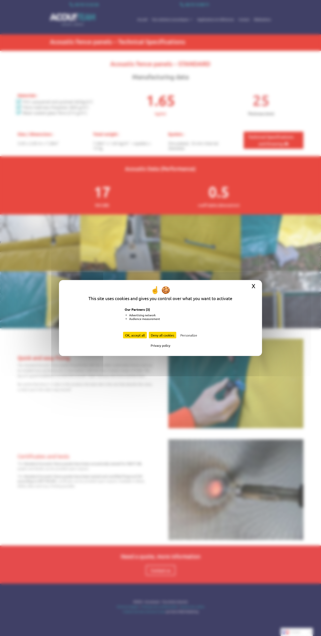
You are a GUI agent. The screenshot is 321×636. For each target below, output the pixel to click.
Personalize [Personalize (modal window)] (188, 335)
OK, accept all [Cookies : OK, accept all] (135, 335)
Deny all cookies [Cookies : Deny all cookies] (162, 335)
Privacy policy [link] (160, 345)
